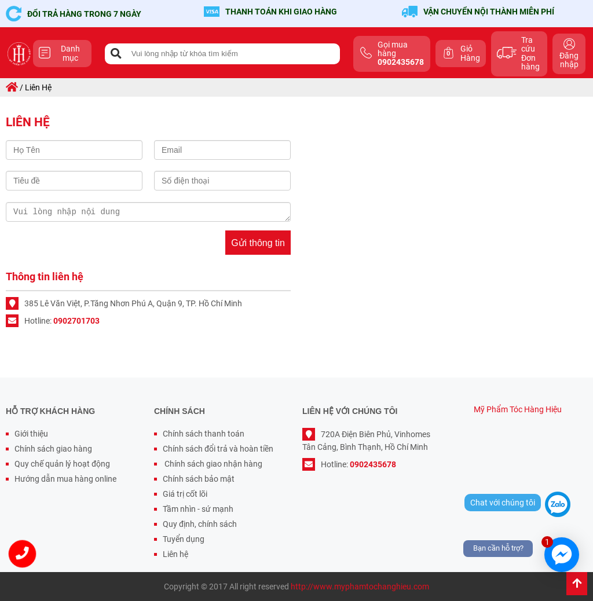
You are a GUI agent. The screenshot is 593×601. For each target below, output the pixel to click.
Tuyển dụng (183, 539)
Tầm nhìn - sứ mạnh (198, 509)
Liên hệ (175, 554)
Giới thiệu (31, 433)
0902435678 (373, 464)
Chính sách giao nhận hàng (212, 463)
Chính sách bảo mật (199, 478)
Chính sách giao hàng (53, 448)
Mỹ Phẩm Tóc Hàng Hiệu (518, 409)
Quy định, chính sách (200, 524)
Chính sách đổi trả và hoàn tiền (218, 448)
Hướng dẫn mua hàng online (65, 478)
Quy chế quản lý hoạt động (62, 463)
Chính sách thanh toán (203, 433)
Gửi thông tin (258, 243)
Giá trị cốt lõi (185, 494)
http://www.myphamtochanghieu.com (360, 586)
